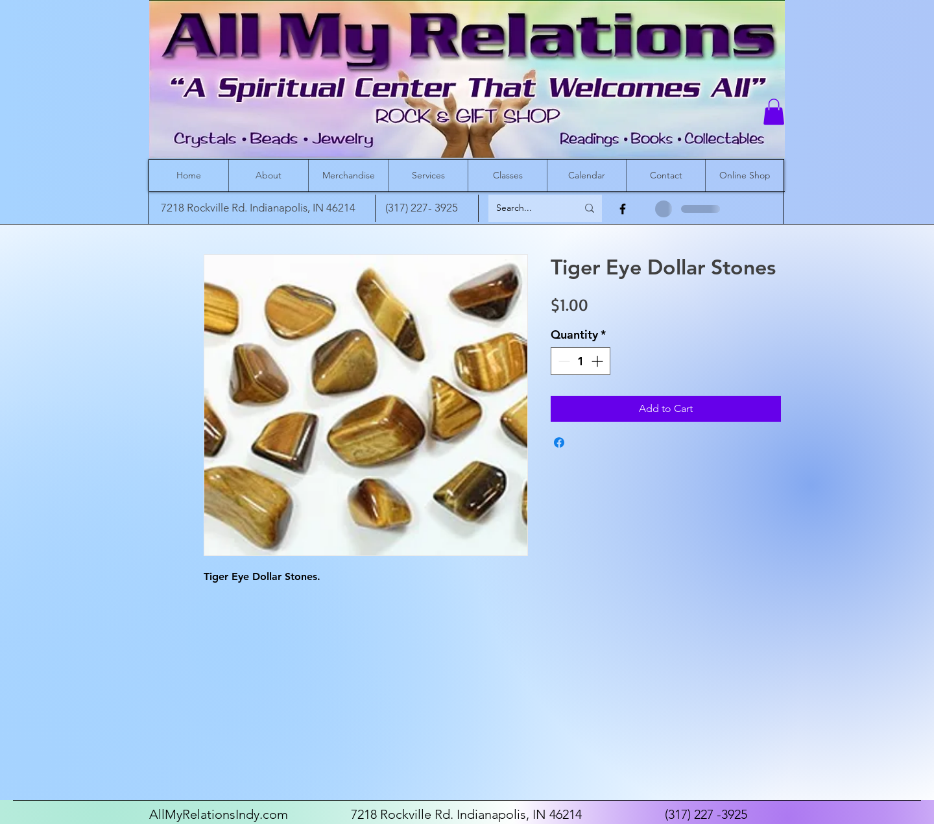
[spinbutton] (580, 361)
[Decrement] (563, 361)
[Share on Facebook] (559, 442)
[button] (774, 112)
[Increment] (598, 361)
